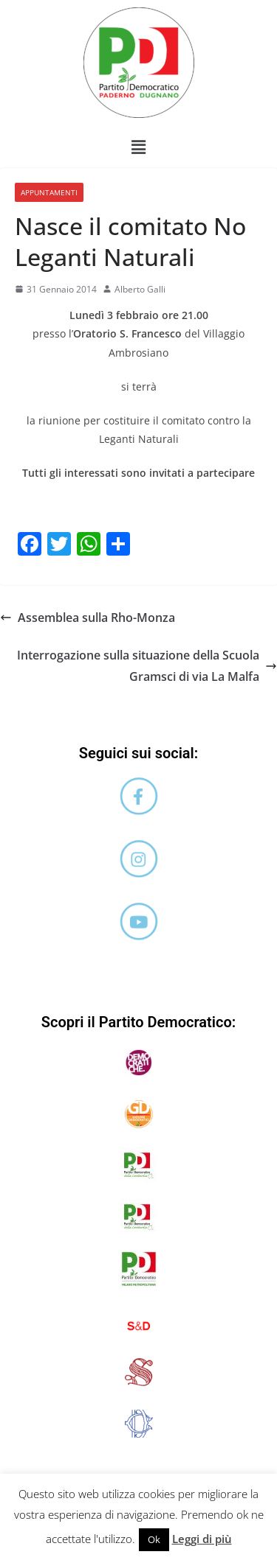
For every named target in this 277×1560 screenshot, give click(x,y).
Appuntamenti (49, 192)
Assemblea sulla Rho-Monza (87, 617)
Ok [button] (154, 1539)
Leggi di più (202, 1538)
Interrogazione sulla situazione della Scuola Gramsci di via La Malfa (147, 666)
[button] (138, 147)
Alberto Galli (139, 289)
